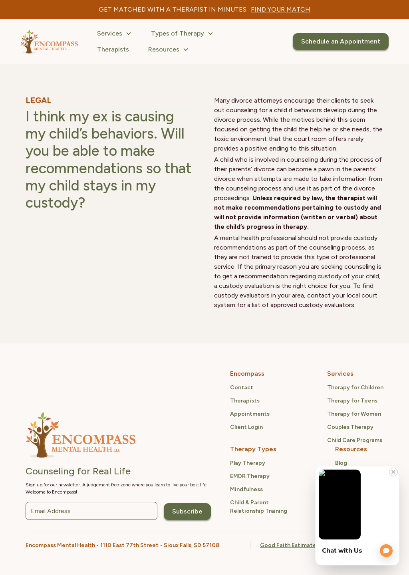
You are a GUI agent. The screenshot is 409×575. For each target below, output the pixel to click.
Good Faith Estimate (288, 545)
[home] (49, 42)
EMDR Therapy (250, 476)
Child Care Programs (354, 440)
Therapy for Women (354, 413)
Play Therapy (247, 463)
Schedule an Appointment (340, 41)
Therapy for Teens (352, 400)
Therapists (113, 49)
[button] (114, 34)
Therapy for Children (355, 387)
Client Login (246, 427)
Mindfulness (246, 489)
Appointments (250, 413)
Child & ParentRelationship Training (258, 506)
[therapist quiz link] (280, 9)
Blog (341, 463)
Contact (241, 387)
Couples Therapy (350, 427)
